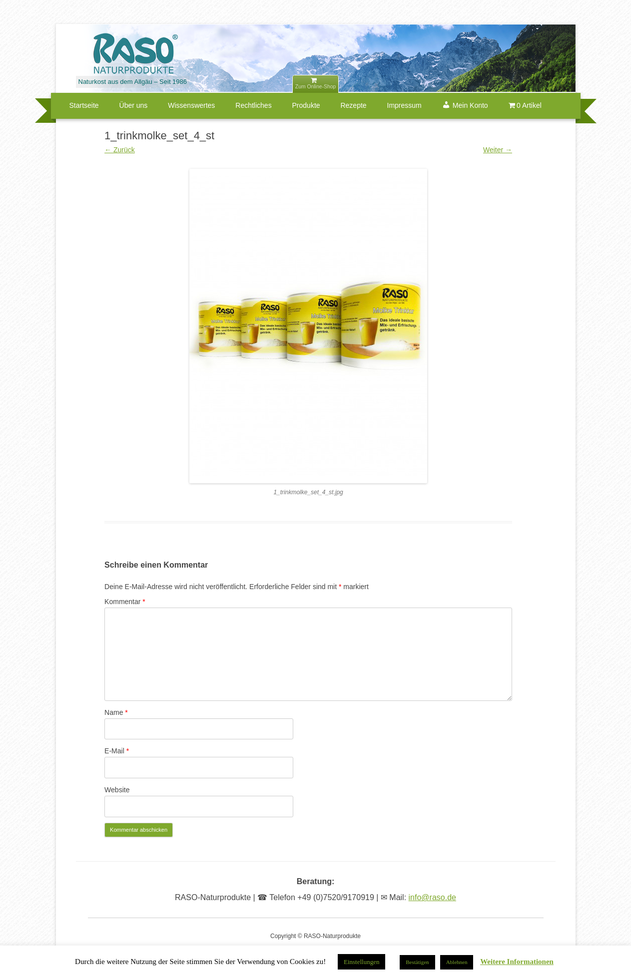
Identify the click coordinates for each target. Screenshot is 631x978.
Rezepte (353, 105)
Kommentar (124, 602)
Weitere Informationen (517, 962)
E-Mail (116, 751)
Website (116, 790)
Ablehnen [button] (457, 962)
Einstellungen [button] (362, 962)
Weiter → (497, 150)
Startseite (84, 105)
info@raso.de (432, 897)
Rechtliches (253, 105)
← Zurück (119, 150)
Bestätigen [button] (417, 962)
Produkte (306, 105)
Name (116, 712)
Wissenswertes (191, 105)
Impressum (404, 105)
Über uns (133, 105)
